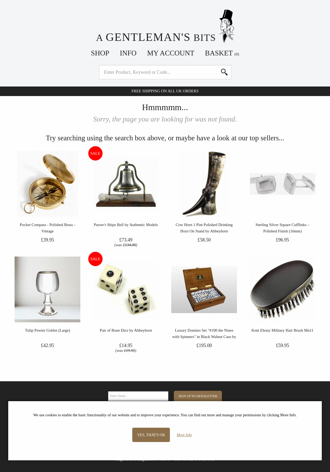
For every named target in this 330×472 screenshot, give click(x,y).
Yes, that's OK (151, 435)
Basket (222, 53)
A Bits (165, 26)
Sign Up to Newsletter (198, 396)
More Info (184, 435)
